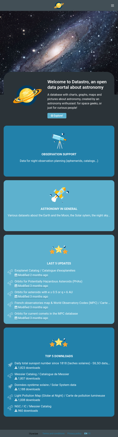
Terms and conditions (53, 433)
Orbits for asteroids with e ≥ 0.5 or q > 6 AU (44, 292)
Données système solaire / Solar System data (45, 385)
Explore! (57, 115)
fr (89, 433)
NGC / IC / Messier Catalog (33, 406)
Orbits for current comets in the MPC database (46, 313)
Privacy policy (74, 433)
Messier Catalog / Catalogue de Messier (42, 374)
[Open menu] (112, 5)
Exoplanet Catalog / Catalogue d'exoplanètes (45, 270)
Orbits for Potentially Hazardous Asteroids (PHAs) (48, 281)
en (85, 433)
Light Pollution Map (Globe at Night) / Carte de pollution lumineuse (60, 395)
